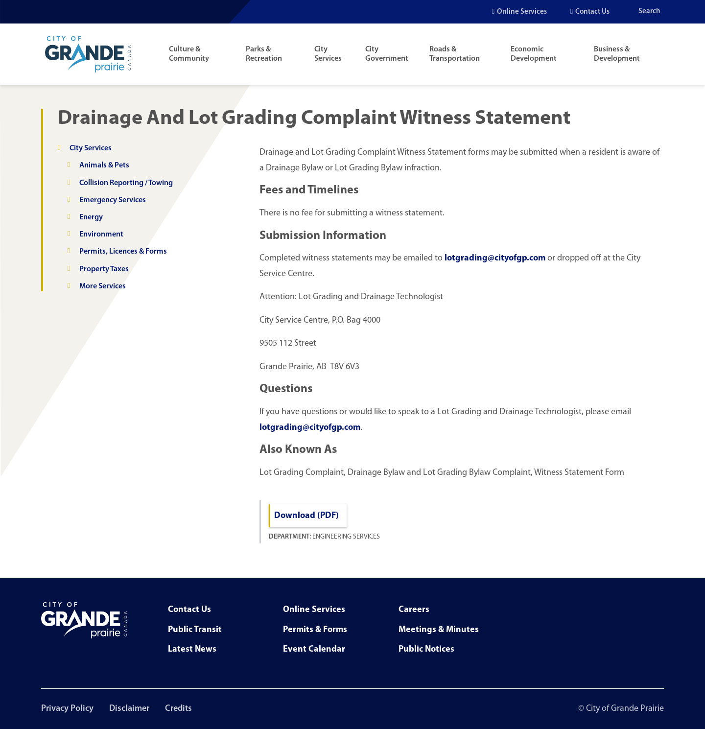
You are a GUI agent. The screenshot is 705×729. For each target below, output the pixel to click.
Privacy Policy (67, 708)
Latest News (192, 649)
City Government (386, 54)
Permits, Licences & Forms (123, 252)
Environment (101, 234)
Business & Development (617, 54)
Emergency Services (112, 200)
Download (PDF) (306, 515)
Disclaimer (129, 708)
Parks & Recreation (264, 54)
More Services (102, 286)
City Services (328, 54)
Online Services (522, 12)
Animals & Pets (104, 165)
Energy (91, 217)
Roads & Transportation (454, 54)
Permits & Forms (315, 630)
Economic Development (534, 54)
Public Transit (195, 630)
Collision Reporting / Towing (126, 183)
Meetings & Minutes (439, 630)
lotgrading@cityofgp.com (495, 258)
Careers (414, 609)
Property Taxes (104, 269)
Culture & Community (189, 54)
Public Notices (426, 649)
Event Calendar (314, 649)
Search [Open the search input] (649, 11)
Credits (178, 708)
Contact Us (592, 12)
